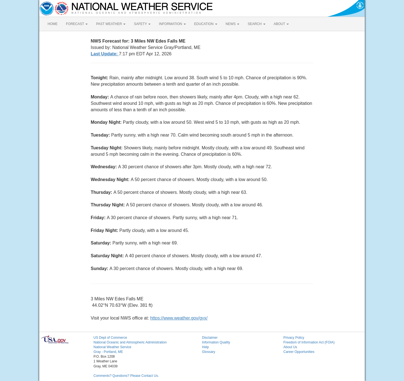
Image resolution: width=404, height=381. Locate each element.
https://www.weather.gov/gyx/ (179, 318)
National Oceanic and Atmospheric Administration (130, 342)
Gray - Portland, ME (108, 352)
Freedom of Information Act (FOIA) (309, 342)
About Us (290, 347)
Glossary (208, 352)
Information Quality (216, 342)
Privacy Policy (294, 338)
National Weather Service (112, 347)
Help (205, 347)
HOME (53, 24)
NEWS (232, 24)
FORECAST (77, 24)
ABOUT (281, 24)
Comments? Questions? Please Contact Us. (126, 376)
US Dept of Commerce (110, 338)
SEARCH (256, 24)
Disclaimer (210, 338)
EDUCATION (205, 24)
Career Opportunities (299, 352)
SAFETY (142, 24)
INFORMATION (172, 24)
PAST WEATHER (110, 24)
